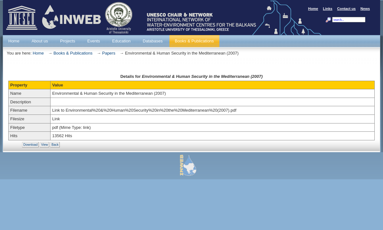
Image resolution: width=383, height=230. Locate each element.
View (44, 144)
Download (30, 144)
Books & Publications (72, 53)
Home (38, 53)
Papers (108, 53)
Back (55, 144)
